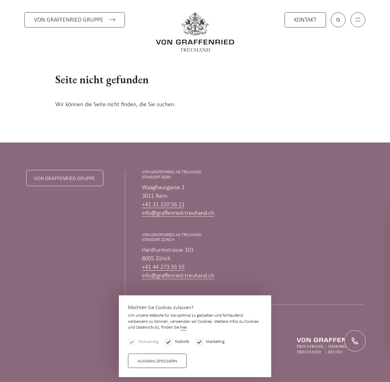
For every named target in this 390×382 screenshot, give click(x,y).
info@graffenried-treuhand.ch (178, 213)
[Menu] (358, 19)
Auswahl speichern (157, 361)
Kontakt (305, 20)
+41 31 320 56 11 (163, 205)
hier (183, 327)
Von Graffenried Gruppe (68, 20)
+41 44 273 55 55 (163, 267)
